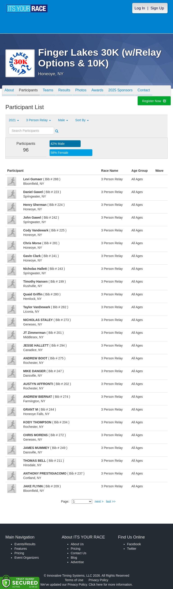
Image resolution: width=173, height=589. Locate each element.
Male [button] (63, 120)
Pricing (19, 553)
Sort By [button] (82, 120)
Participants (28, 91)
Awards (97, 91)
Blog (74, 557)
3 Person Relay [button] (38, 120)
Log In (139, 8)
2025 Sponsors (120, 91)
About (9, 91)
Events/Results (24, 544)
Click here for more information (110, 584)
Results (64, 91)
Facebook (134, 544)
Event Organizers (26, 557)
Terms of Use (74, 580)
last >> (111, 501)
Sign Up (157, 8)
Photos (80, 91)
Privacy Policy (98, 580)
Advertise (77, 562)
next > (99, 501)
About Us (77, 544)
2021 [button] (14, 120)
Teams (48, 91)
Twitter (131, 548)
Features (20, 548)
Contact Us (78, 553)
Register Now (154, 101)
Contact (143, 91)
